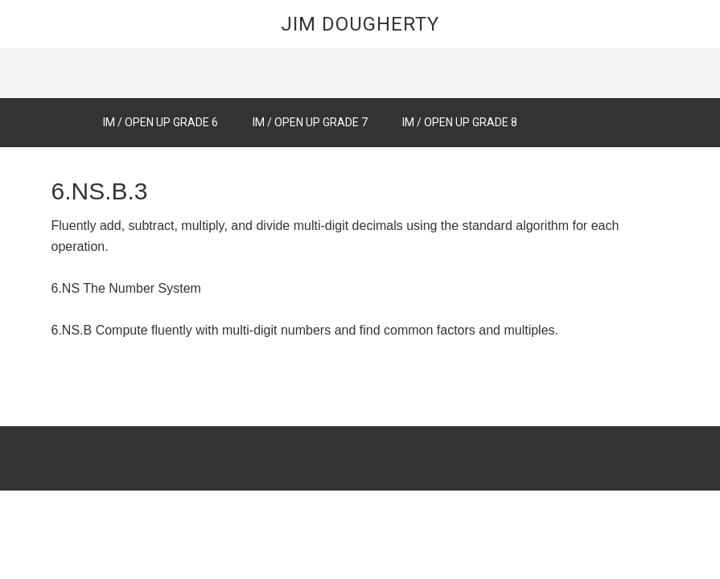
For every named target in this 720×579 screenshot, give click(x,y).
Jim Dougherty (360, 24)
